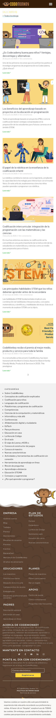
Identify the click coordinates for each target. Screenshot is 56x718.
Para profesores (12, 429)
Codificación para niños (15, 400)
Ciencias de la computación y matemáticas (24, 413)
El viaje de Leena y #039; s (17, 443)
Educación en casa (13, 433)
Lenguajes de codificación (17, 403)
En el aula (9, 439)
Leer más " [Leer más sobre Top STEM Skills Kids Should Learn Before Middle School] (7, 312)
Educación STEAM (13, 472)
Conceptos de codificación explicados (22, 396)
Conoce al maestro (13, 449)
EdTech (8, 426)
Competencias (11, 410)
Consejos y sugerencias (16, 476)
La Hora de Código (13, 436)
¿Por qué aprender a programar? (20, 479)
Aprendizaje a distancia (15, 469)
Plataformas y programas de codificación (24, 406)
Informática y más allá (15, 416)
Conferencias (11, 420)
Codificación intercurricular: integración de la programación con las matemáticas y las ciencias (26, 230)
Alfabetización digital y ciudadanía (20, 423)
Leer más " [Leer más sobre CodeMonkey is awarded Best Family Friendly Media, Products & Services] (7, 371)
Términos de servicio (28, 693)
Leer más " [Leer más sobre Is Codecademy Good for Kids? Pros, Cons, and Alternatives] (7, 73)
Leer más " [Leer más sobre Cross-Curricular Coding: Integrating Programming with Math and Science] (7, 253)
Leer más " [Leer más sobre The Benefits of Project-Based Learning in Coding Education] (7, 132)
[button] (50, 4)
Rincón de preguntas (14, 466)
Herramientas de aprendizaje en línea (22, 462)
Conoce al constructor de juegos (20, 446)
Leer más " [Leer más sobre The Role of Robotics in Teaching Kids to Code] (7, 191)
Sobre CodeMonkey (14, 393)
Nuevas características (15, 452)
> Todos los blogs (10, 16)
